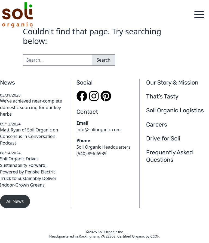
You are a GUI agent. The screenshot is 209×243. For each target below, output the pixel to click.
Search (103, 60)
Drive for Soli (163, 138)
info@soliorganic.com (98, 130)
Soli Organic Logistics (175, 110)
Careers (156, 124)
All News (15, 201)
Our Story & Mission (172, 82)
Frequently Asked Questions (169, 156)
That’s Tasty (162, 96)
